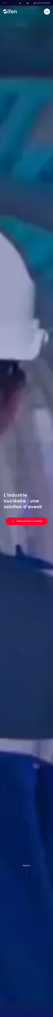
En (27, 3)
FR (20, 3)
